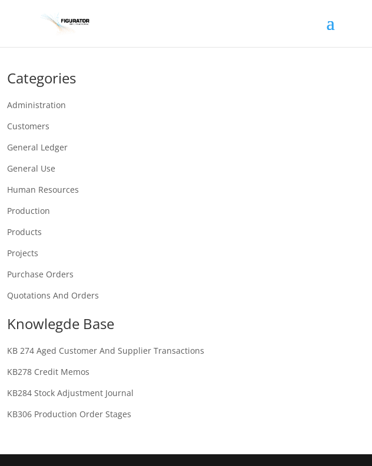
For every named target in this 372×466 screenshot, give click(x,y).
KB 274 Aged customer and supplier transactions (105, 350)
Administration (36, 104)
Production (28, 210)
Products (24, 231)
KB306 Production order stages (69, 414)
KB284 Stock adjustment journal (70, 392)
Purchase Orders (40, 274)
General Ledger (37, 147)
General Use (31, 168)
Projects (22, 253)
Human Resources (43, 189)
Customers (28, 126)
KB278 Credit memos (48, 371)
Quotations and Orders (53, 295)
